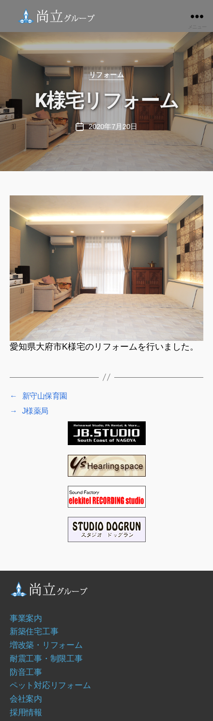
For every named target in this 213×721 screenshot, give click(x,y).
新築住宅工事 (34, 631)
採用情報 (26, 712)
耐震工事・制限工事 (46, 658)
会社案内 (26, 698)
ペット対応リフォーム (50, 685)
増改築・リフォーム (46, 645)
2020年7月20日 (113, 126)
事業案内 (26, 618)
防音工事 (26, 672)
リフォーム (106, 75)
